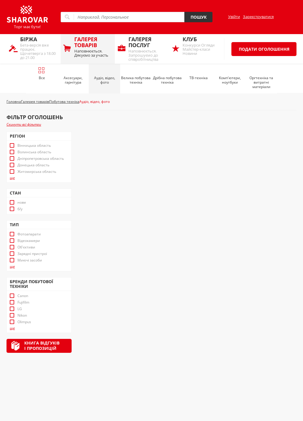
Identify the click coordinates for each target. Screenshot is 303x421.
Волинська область (34, 152)
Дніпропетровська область (40, 158)
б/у (19, 209)
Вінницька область (34, 145)
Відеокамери (28, 240)
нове (21, 202)
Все (41, 73)
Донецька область (33, 165)
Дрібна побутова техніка (167, 80)
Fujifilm (23, 302)
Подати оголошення (264, 49)
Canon (22, 296)
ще (12, 178)
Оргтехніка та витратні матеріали (261, 82)
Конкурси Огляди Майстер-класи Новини (201, 46)
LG (19, 309)
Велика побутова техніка (136, 80)
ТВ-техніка (198, 77)
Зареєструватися (258, 16)
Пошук (199, 17)
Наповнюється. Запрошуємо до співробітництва (147, 49)
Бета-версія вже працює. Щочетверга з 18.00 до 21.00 (39, 48)
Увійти (234, 16)
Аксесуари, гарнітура (73, 80)
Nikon (22, 315)
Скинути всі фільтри (24, 124)
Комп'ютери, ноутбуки (230, 80)
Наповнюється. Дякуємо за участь (93, 47)
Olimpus (24, 322)
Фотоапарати (29, 234)
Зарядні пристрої (32, 253)
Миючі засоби (29, 260)
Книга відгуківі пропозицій (41, 345)
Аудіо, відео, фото (104, 80)
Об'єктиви (26, 247)
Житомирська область (36, 171)
